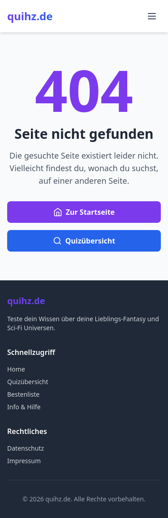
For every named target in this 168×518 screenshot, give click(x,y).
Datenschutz (25, 448)
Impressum (24, 460)
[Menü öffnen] (152, 16)
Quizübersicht (27, 381)
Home (16, 369)
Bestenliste (23, 394)
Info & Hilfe (24, 407)
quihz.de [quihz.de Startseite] (30, 16)
